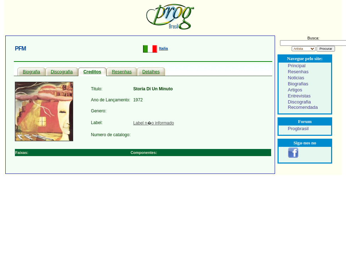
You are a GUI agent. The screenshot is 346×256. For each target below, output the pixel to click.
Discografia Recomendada (303, 104)
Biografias (298, 83)
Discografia (62, 71)
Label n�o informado (153, 123)
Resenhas (122, 71)
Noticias (296, 77)
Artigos (295, 89)
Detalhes (151, 71)
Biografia (31, 71)
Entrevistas (299, 95)
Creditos (92, 71)
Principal (297, 65)
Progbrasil (298, 128)
